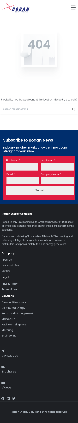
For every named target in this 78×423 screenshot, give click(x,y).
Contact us (10, 355)
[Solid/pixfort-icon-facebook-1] (3, 398)
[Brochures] (3, 367)
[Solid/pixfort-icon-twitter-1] (14, 398)
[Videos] (3, 382)
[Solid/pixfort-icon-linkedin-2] (8, 398)
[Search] (34, 109)
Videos (6, 387)
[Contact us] (3, 351)
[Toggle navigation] (73, 7)
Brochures (9, 371)
